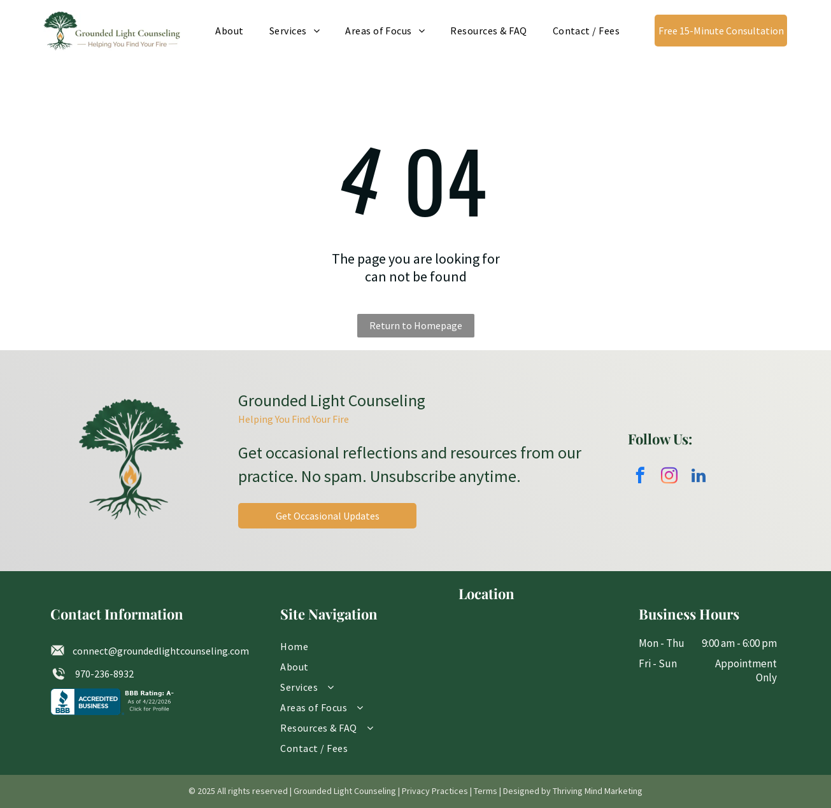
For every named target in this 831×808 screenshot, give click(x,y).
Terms (485, 791)
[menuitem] (229, 30)
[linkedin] (698, 478)
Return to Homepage (415, 325)
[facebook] (640, 478)
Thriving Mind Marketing (598, 791)
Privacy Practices (435, 791)
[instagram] (669, 478)
